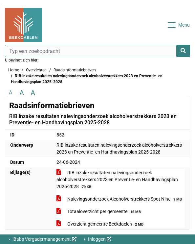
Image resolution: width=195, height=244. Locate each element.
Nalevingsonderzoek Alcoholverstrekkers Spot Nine (120, 199)
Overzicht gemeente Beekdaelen (101, 224)
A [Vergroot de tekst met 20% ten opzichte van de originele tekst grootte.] (22, 92)
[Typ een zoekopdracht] (97, 51)
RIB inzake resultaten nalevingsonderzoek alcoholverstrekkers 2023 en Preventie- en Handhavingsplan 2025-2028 (117, 180)
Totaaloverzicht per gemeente (99, 212)
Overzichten (36, 70)
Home (13, 70)
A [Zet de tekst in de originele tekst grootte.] (10, 92)
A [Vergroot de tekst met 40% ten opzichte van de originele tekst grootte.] (33, 93)
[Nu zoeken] (183, 51)
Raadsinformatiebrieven (75, 70)
